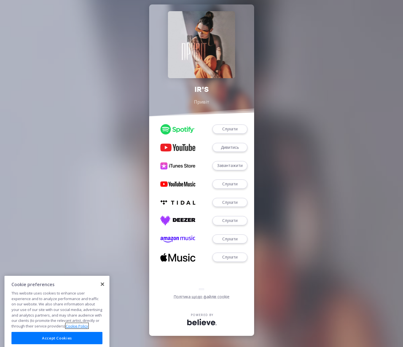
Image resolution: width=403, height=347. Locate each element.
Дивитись (230, 147)
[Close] (102, 292)
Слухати (230, 129)
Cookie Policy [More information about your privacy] (77, 334)
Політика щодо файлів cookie (201, 296)
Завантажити (230, 165)
